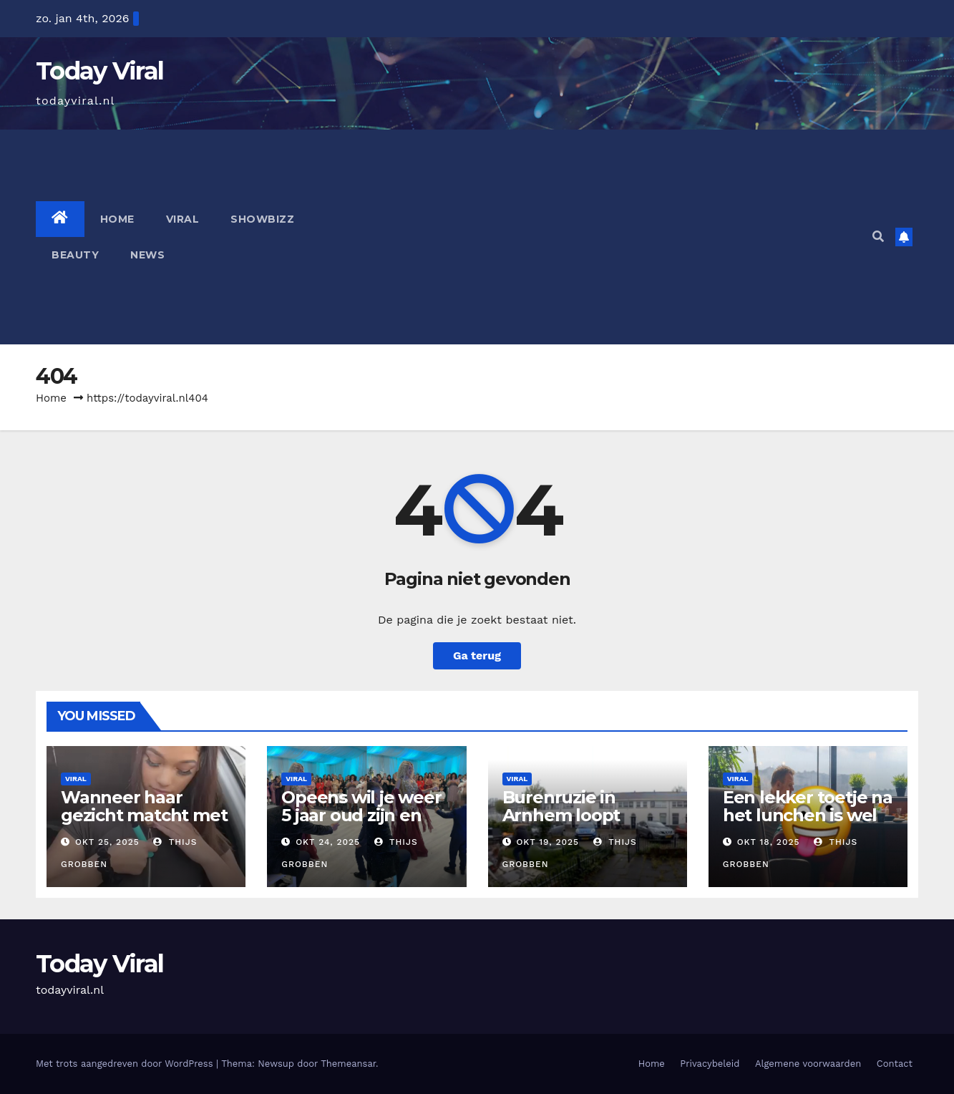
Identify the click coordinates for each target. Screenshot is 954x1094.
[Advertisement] (587, 237)
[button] (878, 236)
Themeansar (348, 1063)
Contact (894, 1063)
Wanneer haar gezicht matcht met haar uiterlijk (144, 815)
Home (117, 219)
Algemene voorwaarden (808, 1063)
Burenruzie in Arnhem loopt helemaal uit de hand (568, 824)
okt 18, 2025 (768, 842)
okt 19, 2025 (547, 842)
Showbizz (262, 219)
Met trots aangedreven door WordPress (126, 1063)
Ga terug (477, 655)
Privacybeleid (709, 1063)
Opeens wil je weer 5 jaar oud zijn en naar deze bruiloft (361, 815)
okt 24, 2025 (328, 842)
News (147, 254)
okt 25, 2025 (107, 842)
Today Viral (99, 71)
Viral (183, 219)
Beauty (75, 254)
